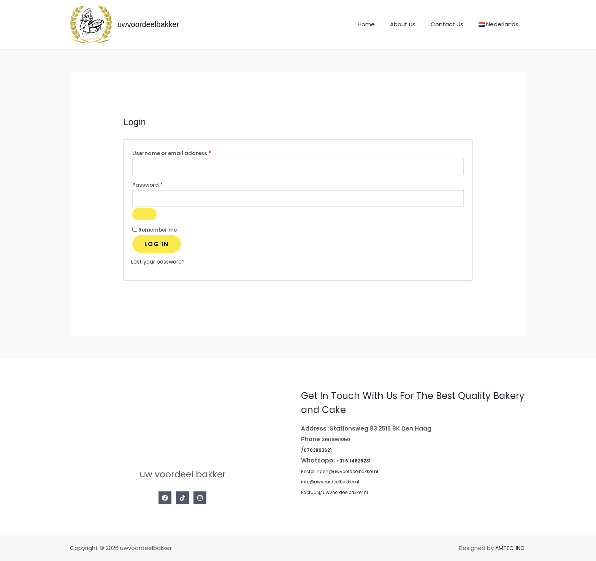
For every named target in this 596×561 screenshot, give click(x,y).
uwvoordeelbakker (148, 24)
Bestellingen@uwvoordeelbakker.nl (350, 474)
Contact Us (452, 24)
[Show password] (144, 217)
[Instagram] (199, 500)
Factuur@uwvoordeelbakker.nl (343, 495)
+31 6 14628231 (357, 463)
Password (159, 185)
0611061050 (339, 442)
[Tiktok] (182, 500)
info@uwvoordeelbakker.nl (338, 484)
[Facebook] (165, 500)
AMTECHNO (509, 551)
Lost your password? (160, 264)
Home (379, 24)
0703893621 (321, 452)
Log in (156, 247)
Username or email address (183, 152)
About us (412, 24)
